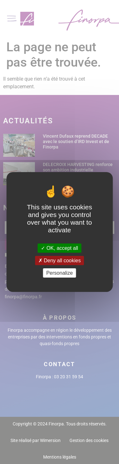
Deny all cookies (59, 260)
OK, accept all (59, 247)
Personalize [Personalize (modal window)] (59, 273)
